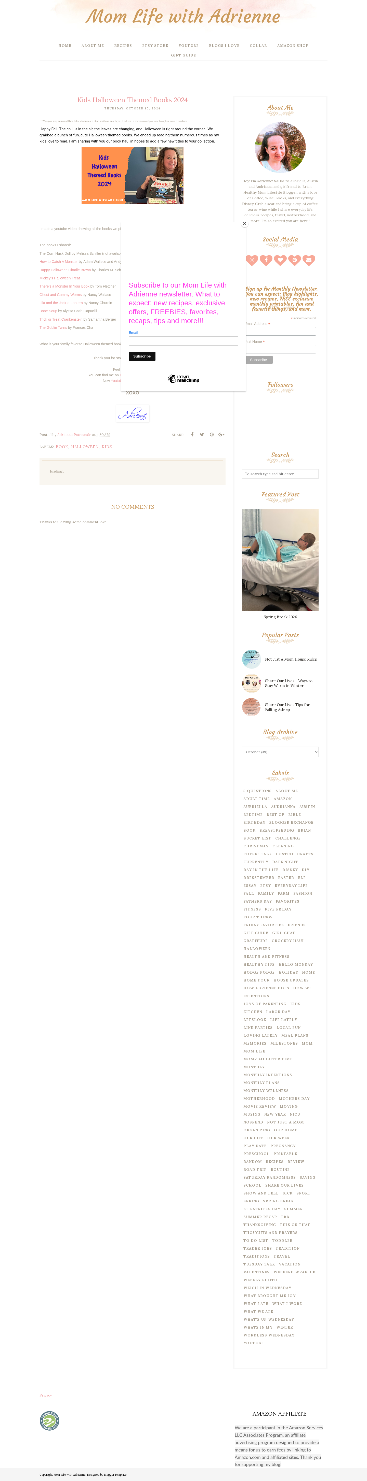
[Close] (244, 223)
